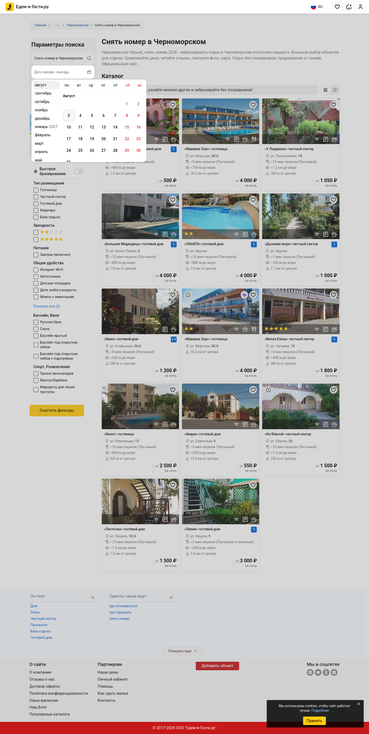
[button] (337, 7)
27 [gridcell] (103, 150)
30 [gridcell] (138, 150)
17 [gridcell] (68, 139)
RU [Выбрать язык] (317, 6)
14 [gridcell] (115, 127)
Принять (314, 720)
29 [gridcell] (127, 150)
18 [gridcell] (80, 139)
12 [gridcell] (92, 127)
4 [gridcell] (80, 115)
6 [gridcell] (103, 115)
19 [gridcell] (92, 139)
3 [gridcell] (69, 115)
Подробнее (320, 710)
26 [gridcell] (92, 150)
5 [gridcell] (92, 115)
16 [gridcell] (138, 127)
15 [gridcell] (127, 127)
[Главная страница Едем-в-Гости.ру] (27, 7)
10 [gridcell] (68, 127)
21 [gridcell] (115, 139)
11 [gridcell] (80, 127)
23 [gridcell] (138, 139)
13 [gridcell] (103, 127)
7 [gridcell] (115, 115)
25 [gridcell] (80, 150)
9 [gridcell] (138, 115)
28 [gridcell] (115, 150)
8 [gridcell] (127, 115)
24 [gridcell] (68, 150)
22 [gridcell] (127, 139)
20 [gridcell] (103, 139)
